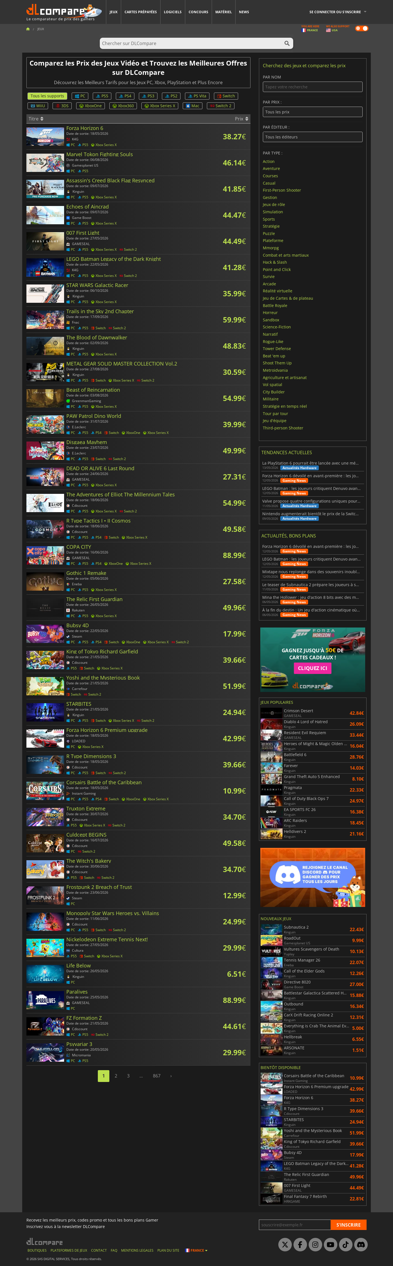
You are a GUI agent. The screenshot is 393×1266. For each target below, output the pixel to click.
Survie (269, 276)
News (244, 12)
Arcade (269, 283)
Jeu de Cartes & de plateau (288, 298)
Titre (36, 119)
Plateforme (273, 240)
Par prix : (313, 108)
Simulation (273, 211)
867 (157, 1076)
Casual (269, 182)
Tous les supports (47, 95)
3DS (62, 105)
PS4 (125, 95)
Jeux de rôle (274, 204)
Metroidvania (275, 370)
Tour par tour (275, 413)
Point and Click (277, 269)
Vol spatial (272, 384)
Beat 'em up (274, 355)
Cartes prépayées (141, 12)
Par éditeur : (313, 133)
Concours (198, 12)
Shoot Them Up (277, 363)
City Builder (274, 391)
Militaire (271, 399)
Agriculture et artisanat (285, 377)
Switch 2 (220, 105)
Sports (269, 218)
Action (269, 161)
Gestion (270, 197)
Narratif (270, 334)
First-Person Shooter (282, 190)
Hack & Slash (275, 262)
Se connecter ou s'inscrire (335, 12)
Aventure (271, 168)
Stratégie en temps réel (285, 406)
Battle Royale (275, 305)
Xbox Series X (159, 105)
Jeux (114, 12)
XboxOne (90, 105)
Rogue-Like (273, 341)
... (141, 1076)
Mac (192, 105)
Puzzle (269, 233)
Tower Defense (277, 348)
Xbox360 (123, 105)
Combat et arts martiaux (286, 254)
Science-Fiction (277, 327)
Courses (270, 175)
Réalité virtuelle (277, 290)
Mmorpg (271, 247)
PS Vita (197, 95)
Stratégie (271, 226)
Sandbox (271, 319)
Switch (226, 95)
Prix (241, 119)
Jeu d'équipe (274, 420)
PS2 (171, 95)
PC (80, 95)
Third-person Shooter (283, 427)
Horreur (270, 312)
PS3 (148, 95)
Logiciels (173, 12)
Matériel (223, 12)
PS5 (102, 95)
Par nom (313, 83)
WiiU (38, 105)
